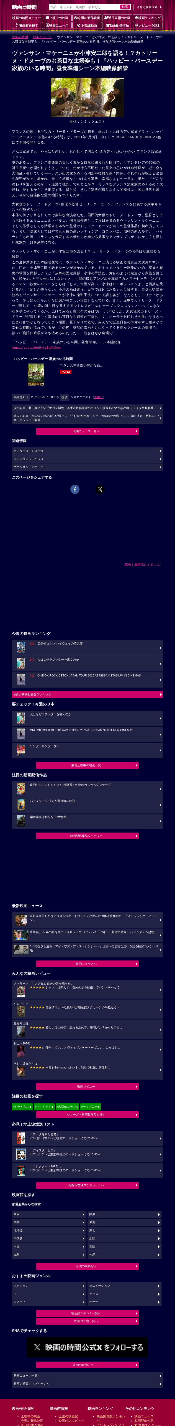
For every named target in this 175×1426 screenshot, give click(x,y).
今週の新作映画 (87, 18)
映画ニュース (57, 25)
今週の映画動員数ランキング (32, 694)
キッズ (93, 1294)
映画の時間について (86, 1365)
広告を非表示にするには (142, 564)
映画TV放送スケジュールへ (86, 1185)
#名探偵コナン (66, 1106)
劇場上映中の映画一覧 (86, 765)
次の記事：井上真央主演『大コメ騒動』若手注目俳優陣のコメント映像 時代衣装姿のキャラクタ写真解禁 (84, 408)
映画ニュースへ (86, 963)
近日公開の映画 (117, 18)
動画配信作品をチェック (86, 836)
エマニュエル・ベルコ (28, 459)
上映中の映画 (57, 18)
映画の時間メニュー (26, 18)
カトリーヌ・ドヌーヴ (28, 451)
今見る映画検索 (147, 7)
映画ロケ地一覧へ (86, 1321)
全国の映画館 (68, 1416)
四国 (92, 1246)
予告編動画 (87, 25)
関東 (92, 1214)
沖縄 (92, 1254)
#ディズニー (89, 1106)
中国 (17, 1246)
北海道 (18, 1230)
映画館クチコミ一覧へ (86, 1313)
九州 (17, 1254)
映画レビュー (86, 1086)
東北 (92, 1230)
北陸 (92, 1238)
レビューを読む (148, 25)
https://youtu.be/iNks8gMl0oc (36, 347)
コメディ (20, 1301)
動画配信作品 (117, 25)
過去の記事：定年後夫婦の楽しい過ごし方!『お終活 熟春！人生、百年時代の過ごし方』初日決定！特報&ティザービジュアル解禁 (86, 418)
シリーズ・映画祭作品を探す (86, 1114)
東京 (17, 1214)
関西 (17, 1222)
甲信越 (18, 1238)
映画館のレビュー (71, 1421)
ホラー (93, 1301)
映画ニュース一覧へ (86, 431)
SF (15, 1294)
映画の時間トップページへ (31, 1383)
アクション (21, 1285)
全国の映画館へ (86, 1266)
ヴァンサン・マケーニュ (30, 467)
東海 (92, 1222)
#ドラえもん (21, 1106)
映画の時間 (20, 37)
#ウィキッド (43, 1106)
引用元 (98, 397)
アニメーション (99, 1285)
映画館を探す (26, 25)
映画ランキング (148, 18)
